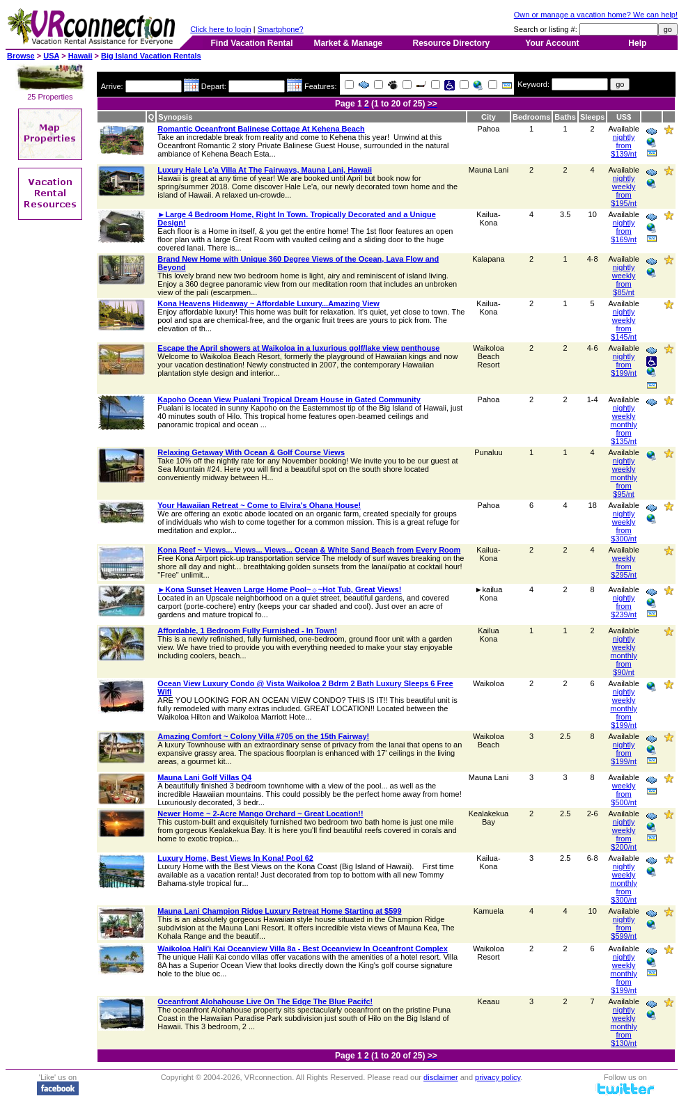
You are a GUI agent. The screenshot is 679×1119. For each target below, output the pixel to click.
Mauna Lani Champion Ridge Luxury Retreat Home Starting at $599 (279, 911)
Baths (565, 117)
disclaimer (440, 1077)
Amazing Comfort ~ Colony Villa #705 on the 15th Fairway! (263, 736)
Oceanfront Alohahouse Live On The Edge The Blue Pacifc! (265, 1001)
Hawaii (80, 55)
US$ (623, 117)
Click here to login (220, 29)
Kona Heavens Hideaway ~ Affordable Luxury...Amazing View (268, 303)
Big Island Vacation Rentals (151, 55)
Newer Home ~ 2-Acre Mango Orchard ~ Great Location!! (260, 813)
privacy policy (497, 1077)
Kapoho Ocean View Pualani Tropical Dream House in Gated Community (289, 399)
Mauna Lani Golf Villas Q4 (204, 777)
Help (637, 43)
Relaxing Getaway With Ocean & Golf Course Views (251, 452)
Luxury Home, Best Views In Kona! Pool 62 (235, 858)
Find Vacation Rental (251, 43)
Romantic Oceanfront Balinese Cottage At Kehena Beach (260, 129)
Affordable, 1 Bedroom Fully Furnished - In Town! (247, 630)
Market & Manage (347, 43)
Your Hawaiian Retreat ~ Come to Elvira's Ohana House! (259, 505)
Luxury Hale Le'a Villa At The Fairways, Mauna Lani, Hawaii (264, 170)
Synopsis (175, 117)
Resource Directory (451, 43)
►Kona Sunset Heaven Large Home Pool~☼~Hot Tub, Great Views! (279, 589)
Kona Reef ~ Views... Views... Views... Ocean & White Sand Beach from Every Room (308, 550)
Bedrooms (531, 117)
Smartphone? (281, 29)
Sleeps (592, 117)
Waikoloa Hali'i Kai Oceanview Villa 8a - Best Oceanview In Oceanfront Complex (302, 948)
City (488, 117)
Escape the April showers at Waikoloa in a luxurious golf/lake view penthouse (298, 348)
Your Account (552, 43)
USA (51, 55)
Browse (21, 55)
